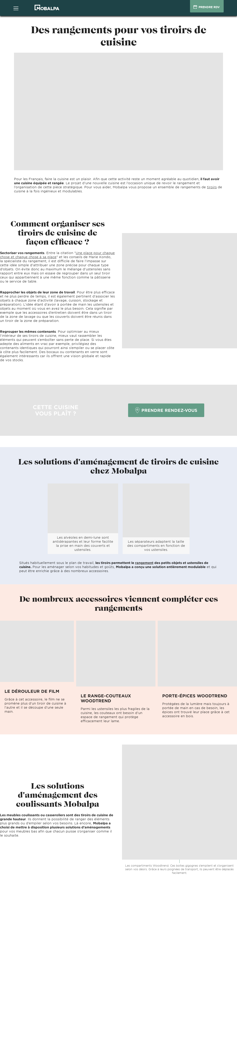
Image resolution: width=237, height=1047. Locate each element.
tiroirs (212, 187)
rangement (144, 563)
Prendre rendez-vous (166, 410)
